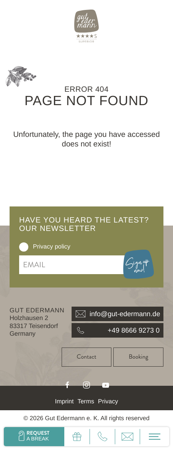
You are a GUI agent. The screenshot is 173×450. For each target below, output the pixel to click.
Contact (86, 357)
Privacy (108, 401)
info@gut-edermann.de (117, 314)
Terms (85, 401)
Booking (138, 357)
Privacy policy (51, 247)
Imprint (64, 401)
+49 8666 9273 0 (117, 330)
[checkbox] (23, 247)
